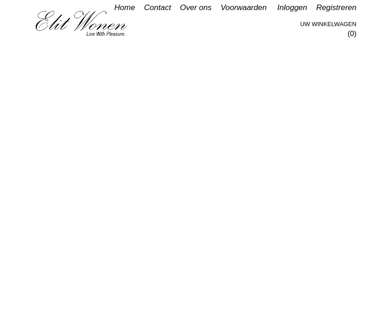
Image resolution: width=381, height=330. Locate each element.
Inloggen (292, 7)
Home (124, 7)
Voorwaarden (244, 7)
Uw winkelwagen (328, 24)
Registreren (336, 7)
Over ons (196, 7)
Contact (157, 7)
